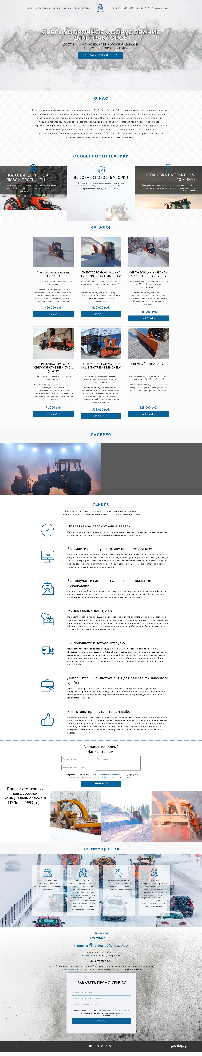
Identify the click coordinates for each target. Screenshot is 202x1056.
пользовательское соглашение (109, 775)
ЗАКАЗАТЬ (53, 314)
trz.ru (51, 966)
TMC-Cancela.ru (69, 969)
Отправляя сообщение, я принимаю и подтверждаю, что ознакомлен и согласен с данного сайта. (101, 776)
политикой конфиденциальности (105, 777)
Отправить (101, 783)
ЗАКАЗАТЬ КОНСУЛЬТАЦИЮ (99, 55)
